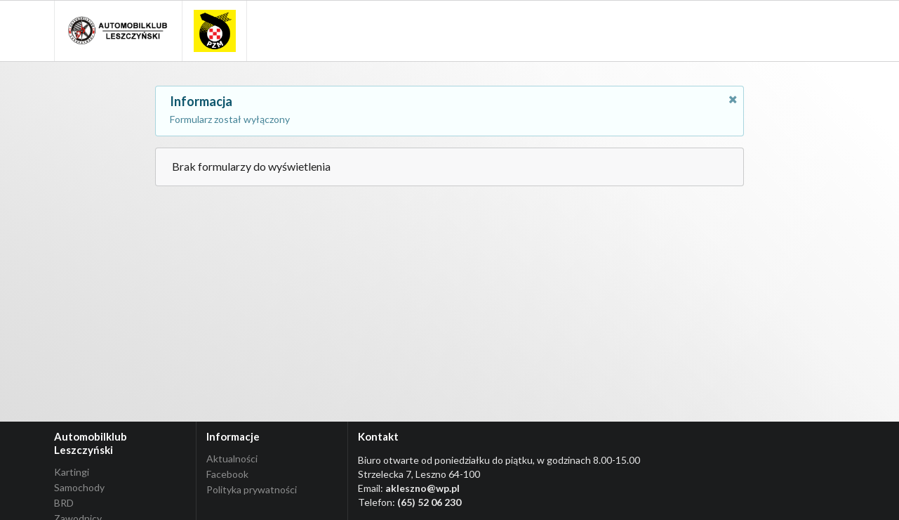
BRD (64, 503)
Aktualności (232, 458)
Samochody (79, 487)
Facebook (227, 474)
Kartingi (71, 472)
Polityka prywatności (251, 489)
